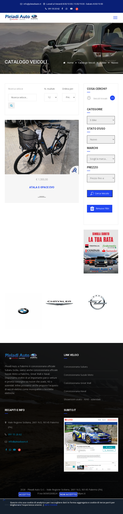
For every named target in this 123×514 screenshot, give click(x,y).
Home (68, 62)
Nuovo (114, 62)
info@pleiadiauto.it (18, 441)
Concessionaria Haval (75, 391)
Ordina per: (68, 88)
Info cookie (50, 505)
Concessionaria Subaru (76, 366)
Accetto (24, 494)
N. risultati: (49, 88)
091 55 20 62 (54, 9)
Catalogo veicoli (86, 62)
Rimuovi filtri (99, 208)
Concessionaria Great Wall (77, 383)
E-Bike (103, 62)
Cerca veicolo (99, 193)
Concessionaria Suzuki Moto (78, 374)
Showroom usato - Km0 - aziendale (82, 399)
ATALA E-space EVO (41, 187)
